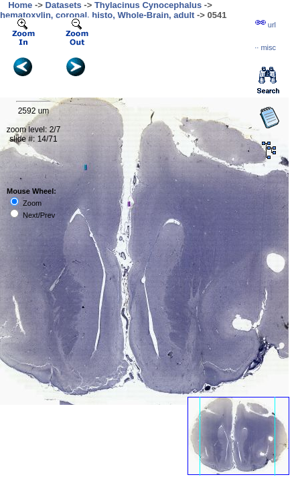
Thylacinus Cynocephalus (148, 5)
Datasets (64, 5)
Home (20, 5)
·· (265, 47)
